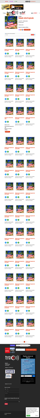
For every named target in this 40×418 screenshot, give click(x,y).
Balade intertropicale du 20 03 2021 (9, 330)
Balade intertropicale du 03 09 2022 (19, 171)
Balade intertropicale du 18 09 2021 (19, 284)
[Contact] (22, 29)
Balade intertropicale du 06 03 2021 (30, 330)
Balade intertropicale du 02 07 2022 (9, 216)
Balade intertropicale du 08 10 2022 (30, 118)
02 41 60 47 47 (33, 1)
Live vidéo (11, 1)
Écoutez (7, 131)
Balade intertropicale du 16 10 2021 (9, 262)
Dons (6, 1)
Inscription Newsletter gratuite (31, 349)
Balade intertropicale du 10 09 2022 (9, 171)
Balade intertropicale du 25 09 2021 (9, 284)
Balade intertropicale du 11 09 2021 (30, 284)
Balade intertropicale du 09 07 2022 (30, 193)
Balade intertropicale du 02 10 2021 (30, 262)
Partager (12, 345)
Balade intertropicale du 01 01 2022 (9, 50)
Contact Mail (10, 383)
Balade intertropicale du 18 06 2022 (30, 216)
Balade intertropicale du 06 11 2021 (30, 95)
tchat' (15, 1)
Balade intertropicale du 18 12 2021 (30, 50)
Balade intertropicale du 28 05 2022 (19, 239)
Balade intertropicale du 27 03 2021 (19, 307)
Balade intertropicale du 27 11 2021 (30, 72)
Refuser (37, 415)
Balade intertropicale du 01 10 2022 (9, 148)
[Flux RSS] (21, 29)
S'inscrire (32, 34)
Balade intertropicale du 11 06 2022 (9, 239)
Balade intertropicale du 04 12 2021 (19, 72)
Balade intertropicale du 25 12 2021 (19, 50)
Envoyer (6, 403)
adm (6, 414)
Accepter (28, 415)
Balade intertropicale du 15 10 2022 (19, 118)
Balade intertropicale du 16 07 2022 (19, 193)
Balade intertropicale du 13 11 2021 (19, 95)
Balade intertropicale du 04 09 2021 (9, 307)
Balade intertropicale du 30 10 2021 (30, 239)
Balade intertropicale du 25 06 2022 (19, 216)
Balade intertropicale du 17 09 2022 (30, 148)
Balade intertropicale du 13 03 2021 (19, 330)
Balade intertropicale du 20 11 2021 (9, 95)
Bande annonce (27, 29)
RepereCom (9, 413)
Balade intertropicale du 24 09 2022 (19, 148)
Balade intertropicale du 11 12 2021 (9, 72)
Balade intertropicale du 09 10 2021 (19, 262)
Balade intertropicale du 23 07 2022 (9, 193)
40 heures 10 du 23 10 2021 (9, 118)
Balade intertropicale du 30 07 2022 (30, 171)
